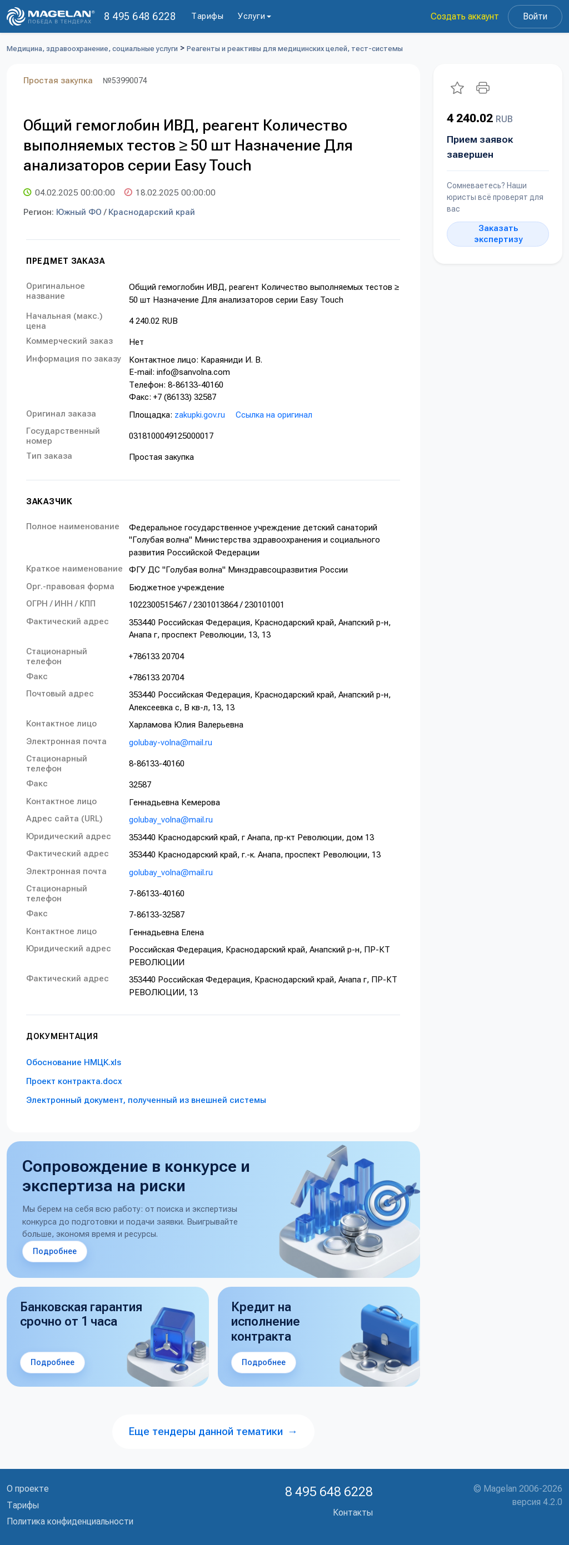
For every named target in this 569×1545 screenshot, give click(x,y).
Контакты (353, 1512)
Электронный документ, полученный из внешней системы (146, 1100)
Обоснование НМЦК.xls (73, 1062)
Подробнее (55, 1251)
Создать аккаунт (465, 16)
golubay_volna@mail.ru (171, 820)
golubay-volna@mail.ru (170, 743)
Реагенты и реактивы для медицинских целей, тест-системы (295, 48)
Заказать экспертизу (498, 233)
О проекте (28, 1488)
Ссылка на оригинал (274, 415)
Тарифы (207, 16)
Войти (535, 16)
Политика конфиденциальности (70, 1521)
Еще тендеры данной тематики (213, 1431)
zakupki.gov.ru (199, 415)
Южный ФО (79, 212)
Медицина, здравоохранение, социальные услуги (92, 48)
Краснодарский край (151, 212)
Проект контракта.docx (74, 1081)
